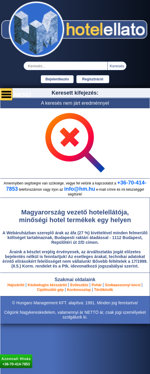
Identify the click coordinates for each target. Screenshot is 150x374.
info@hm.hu (79, 189)
